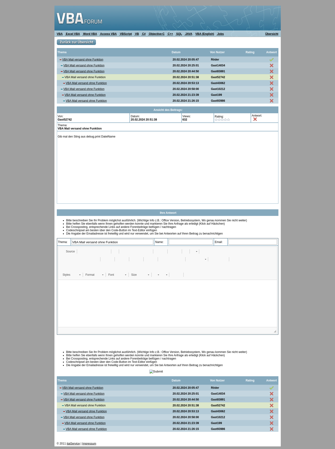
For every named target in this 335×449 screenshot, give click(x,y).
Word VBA (89, 34)
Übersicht (271, 34)
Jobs (220, 34)
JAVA (188, 34)
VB (136, 34)
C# (143, 34)
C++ (170, 34)
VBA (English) (204, 34)
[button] (68, 251)
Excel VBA (72, 34)
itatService (73, 443)
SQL (178, 34)
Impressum (89, 443)
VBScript (125, 34)
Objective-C (156, 34)
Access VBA (108, 34)
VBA (60, 34)
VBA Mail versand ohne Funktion (82, 59)
